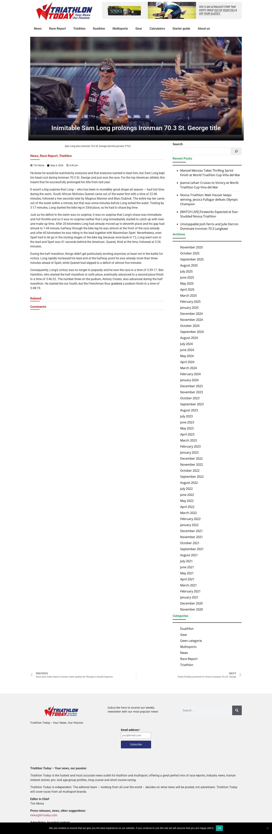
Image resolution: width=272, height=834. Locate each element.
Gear (138, 28)
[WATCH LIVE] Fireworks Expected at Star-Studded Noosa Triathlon (209, 214)
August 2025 (189, 265)
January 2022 (189, 525)
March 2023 (188, 440)
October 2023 (189, 398)
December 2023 (191, 386)
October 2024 (189, 326)
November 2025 (191, 247)
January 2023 (189, 452)
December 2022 (191, 458)
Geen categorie (191, 641)
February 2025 (190, 302)
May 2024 (187, 356)
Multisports (120, 28)
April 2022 (187, 507)
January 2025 (189, 308)
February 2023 (190, 446)
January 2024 (189, 380)
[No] (267, 828)
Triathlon (79, 28)
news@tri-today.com (43, 815)
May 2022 (187, 501)
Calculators (157, 28)
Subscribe (136, 744)
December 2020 (191, 603)
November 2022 (191, 464)
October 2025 (189, 253)
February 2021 (190, 591)
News (38, 28)
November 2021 (191, 537)
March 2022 (188, 513)
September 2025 (192, 259)
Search (178, 144)
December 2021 (191, 531)
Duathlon (99, 28)
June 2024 (187, 350)
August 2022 (189, 483)
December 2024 (191, 314)
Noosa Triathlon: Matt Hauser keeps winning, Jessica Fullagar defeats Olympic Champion (209, 199)
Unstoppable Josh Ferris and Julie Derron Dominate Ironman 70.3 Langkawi (209, 226)
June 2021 (187, 567)
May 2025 (187, 283)
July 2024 (186, 344)
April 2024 (187, 362)
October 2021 (189, 543)
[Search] (236, 151)
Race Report (57, 28)
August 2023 (189, 410)
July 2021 (186, 561)
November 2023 (191, 392)
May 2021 (187, 573)
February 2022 (190, 519)
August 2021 (189, 555)
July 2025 (186, 271)
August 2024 (189, 338)
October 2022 (189, 470)
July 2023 (186, 416)
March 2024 (188, 368)
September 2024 (192, 332)
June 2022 (187, 495)
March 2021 (188, 585)
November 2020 (191, 609)
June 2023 (187, 422)
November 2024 (191, 320)
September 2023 (192, 404)
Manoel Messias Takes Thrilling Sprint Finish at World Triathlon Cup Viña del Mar (210, 172)
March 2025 (188, 295)
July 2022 (186, 489)
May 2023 (187, 428)
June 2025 (187, 277)
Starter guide (181, 28)
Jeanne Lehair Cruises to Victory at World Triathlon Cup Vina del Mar (209, 185)
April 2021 (187, 579)
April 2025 (187, 289)
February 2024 (190, 374)
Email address (130, 730)
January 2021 (189, 597)
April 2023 (187, 434)
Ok (219, 828)
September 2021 (192, 549)
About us (204, 28)
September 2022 (192, 477)
